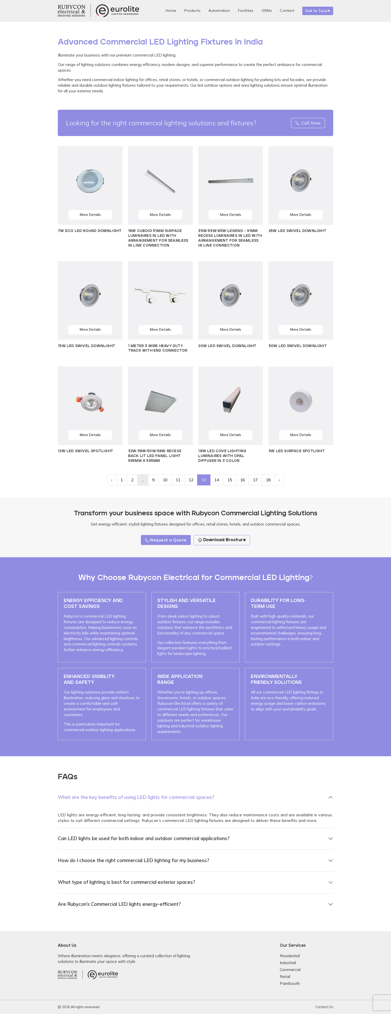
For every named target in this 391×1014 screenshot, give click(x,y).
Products (192, 10)
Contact (287, 10)
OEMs (267, 10)
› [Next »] (279, 479)
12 (191, 479)
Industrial (288, 962)
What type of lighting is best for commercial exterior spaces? (126, 882)
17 (255, 479)
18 (268, 479)
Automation (219, 10)
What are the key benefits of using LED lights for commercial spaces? (136, 797)
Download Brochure (222, 540)
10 (165, 479)
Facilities (246, 10)
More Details (90, 215)
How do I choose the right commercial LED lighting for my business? (133, 860)
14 (216, 479)
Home (171, 10)
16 (242, 479)
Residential (290, 955)
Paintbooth (290, 983)
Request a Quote (166, 539)
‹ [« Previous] (111, 479)
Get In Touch (317, 10)
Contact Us (324, 1007)
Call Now (308, 123)
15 (229, 479)
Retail (285, 976)
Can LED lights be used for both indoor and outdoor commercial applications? (144, 838)
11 (178, 479)
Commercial (290, 969)
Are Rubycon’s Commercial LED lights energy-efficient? (119, 904)
